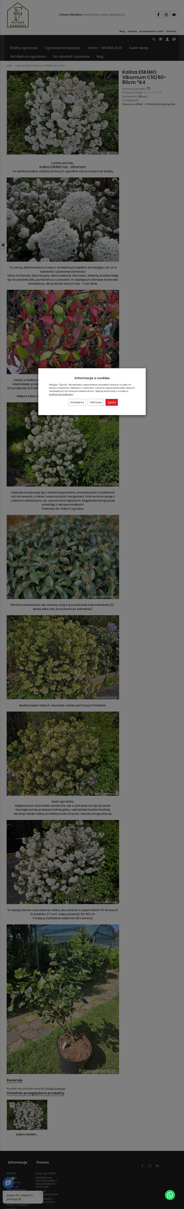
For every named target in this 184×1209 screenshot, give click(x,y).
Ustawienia (77, 402)
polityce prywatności (61, 394)
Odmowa (96, 402)
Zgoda (111, 402)
